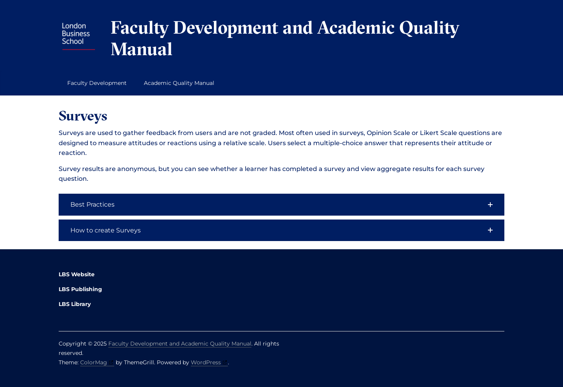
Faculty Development (97, 82)
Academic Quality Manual (179, 82)
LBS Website (77, 274)
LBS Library (75, 304)
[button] (281, 205)
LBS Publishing (80, 289)
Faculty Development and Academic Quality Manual (285, 38)
